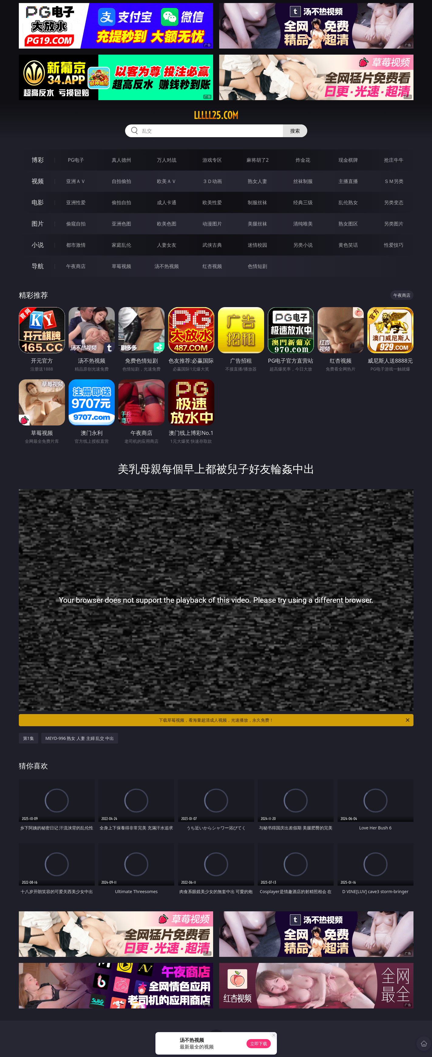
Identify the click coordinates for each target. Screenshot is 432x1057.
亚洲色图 (121, 223)
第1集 (28, 738)
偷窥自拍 (76, 223)
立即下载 (258, 1043)
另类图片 (393, 223)
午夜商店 (76, 266)
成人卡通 (166, 202)
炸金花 (303, 160)
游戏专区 (212, 160)
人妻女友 (166, 245)
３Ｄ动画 (212, 181)
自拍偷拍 (121, 181)
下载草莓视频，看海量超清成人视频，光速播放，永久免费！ (284, 720)
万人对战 (166, 160)
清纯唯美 (303, 223)
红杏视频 (212, 266)
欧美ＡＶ (166, 181)
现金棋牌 (348, 160)
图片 (38, 223)
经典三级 (303, 202)
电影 (38, 202)
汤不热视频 (167, 266)
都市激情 (76, 245)
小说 (38, 245)
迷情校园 (257, 245)
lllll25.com (216, 115)
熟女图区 (348, 223)
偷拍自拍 (121, 202)
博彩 (38, 160)
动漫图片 (212, 223)
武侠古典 (212, 245)
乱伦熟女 (348, 202)
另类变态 (393, 202)
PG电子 (76, 160)
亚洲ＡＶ (76, 181)
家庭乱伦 (121, 245)
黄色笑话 (348, 245)
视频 (38, 181)
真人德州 (121, 160)
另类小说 (303, 245)
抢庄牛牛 (393, 160)
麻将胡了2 (258, 160)
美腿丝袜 (257, 223)
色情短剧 (257, 266)
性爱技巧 (393, 245)
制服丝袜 (257, 202)
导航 (38, 266)
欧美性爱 (212, 202)
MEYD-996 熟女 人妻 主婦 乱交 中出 (80, 738)
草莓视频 (121, 266)
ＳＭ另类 (393, 181)
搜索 (295, 130)
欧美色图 (166, 223)
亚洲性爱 (76, 202)
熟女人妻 (257, 181)
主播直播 (348, 181)
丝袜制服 (303, 181)
